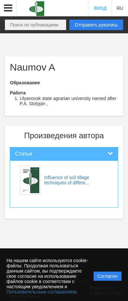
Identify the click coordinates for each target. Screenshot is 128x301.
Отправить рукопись (96, 24)
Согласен (108, 276)
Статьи (23, 154)
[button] (8, 8)
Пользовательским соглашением (41, 291)
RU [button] (120, 8)
